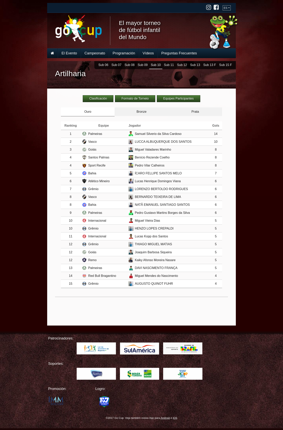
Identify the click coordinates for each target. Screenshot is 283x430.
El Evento (69, 53)
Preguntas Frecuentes (179, 53)
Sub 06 (103, 65)
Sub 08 (130, 65)
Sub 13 (195, 65)
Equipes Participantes (178, 98)
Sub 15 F (225, 65)
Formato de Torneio (135, 98)
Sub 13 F (209, 65)
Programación (124, 53)
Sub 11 (169, 65)
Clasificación (98, 98)
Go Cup (78, 28)
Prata (195, 111)
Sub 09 (143, 65)
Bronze (142, 111)
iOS (175, 417)
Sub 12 (182, 65)
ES (225, 7)
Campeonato (95, 53)
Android (165, 417)
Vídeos (148, 53)
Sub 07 (116, 65)
